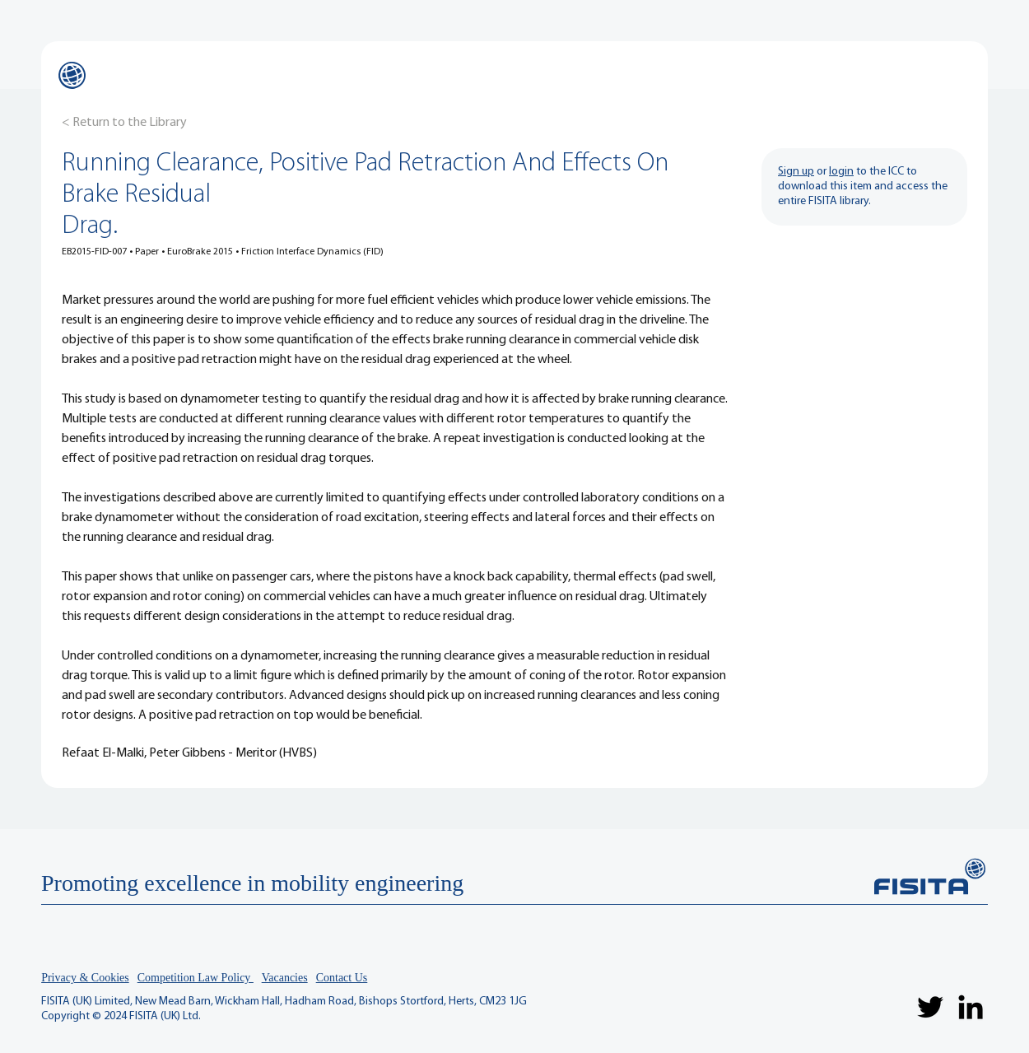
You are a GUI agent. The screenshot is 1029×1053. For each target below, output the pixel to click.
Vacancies (285, 977)
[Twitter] (930, 1007)
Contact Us (342, 977)
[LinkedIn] (970, 1007)
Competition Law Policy (195, 977)
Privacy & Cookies (85, 977)
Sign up (796, 171)
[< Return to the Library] (124, 123)
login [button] (841, 171)
